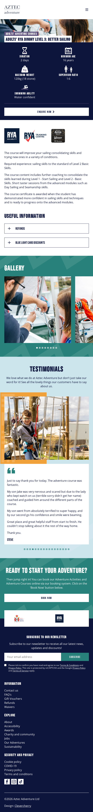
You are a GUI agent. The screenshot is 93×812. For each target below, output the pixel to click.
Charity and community (19, 734)
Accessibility (12, 726)
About (8, 722)
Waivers (9, 707)
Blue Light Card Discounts (26, 242)
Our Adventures (14, 742)
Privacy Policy (14, 667)
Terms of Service (21, 670)
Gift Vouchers (13, 698)
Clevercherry (23, 806)
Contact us (11, 690)
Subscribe (74, 656)
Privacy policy (13, 770)
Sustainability (13, 746)
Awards (9, 730)
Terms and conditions (18, 774)
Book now (46, 597)
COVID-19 (10, 766)
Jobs (7, 738)
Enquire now (46, 112)
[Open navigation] (87, 9)
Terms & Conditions (69, 665)
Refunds (16, 228)
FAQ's (8, 694)
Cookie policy (12, 761)
